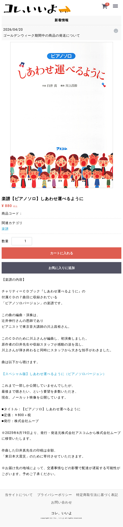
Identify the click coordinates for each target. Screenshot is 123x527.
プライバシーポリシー (54, 495)
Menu (115, 4)
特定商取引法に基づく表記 (97, 495)
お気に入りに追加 (61, 268)
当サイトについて (19, 495)
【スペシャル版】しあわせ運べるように (54, 374)
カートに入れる (61, 253)
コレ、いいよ (61, 513)
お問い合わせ (61, 502)
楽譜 (5, 229)
